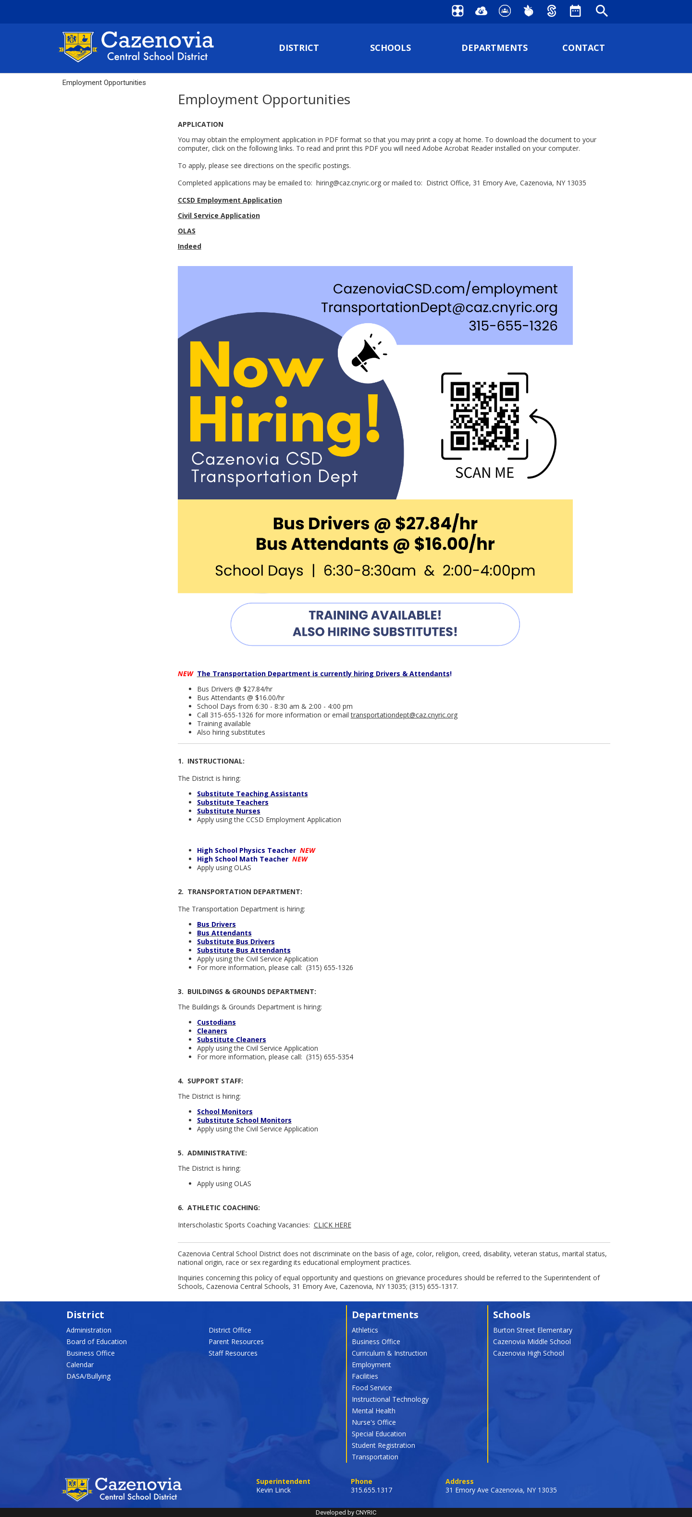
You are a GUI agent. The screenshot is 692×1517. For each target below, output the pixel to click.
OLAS (187, 230)
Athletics (365, 1330)
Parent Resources (236, 1341)
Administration (88, 1330)
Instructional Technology (390, 1399)
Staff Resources (233, 1353)
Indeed (189, 246)
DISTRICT (299, 48)
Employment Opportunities (104, 82)
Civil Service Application (219, 215)
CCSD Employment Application (230, 200)
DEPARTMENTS (494, 48)
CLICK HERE (332, 1224)
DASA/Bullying (88, 1376)
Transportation (375, 1456)
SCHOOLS (390, 48)
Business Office (90, 1353)
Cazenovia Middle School (532, 1341)
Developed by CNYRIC (346, 1512)
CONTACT (583, 48)
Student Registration (383, 1445)
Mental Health (373, 1410)
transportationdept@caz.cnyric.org (404, 714)
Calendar (80, 1364)
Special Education (379, 1433)
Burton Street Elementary (532, 1330)
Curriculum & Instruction (389, 1353)
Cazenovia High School (528, 1353)
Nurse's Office (374, 1422)
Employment (371, 1364)
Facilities (365, 1376)
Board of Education (96, 1341)
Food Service (372, 1387)
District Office (230, 1330)
